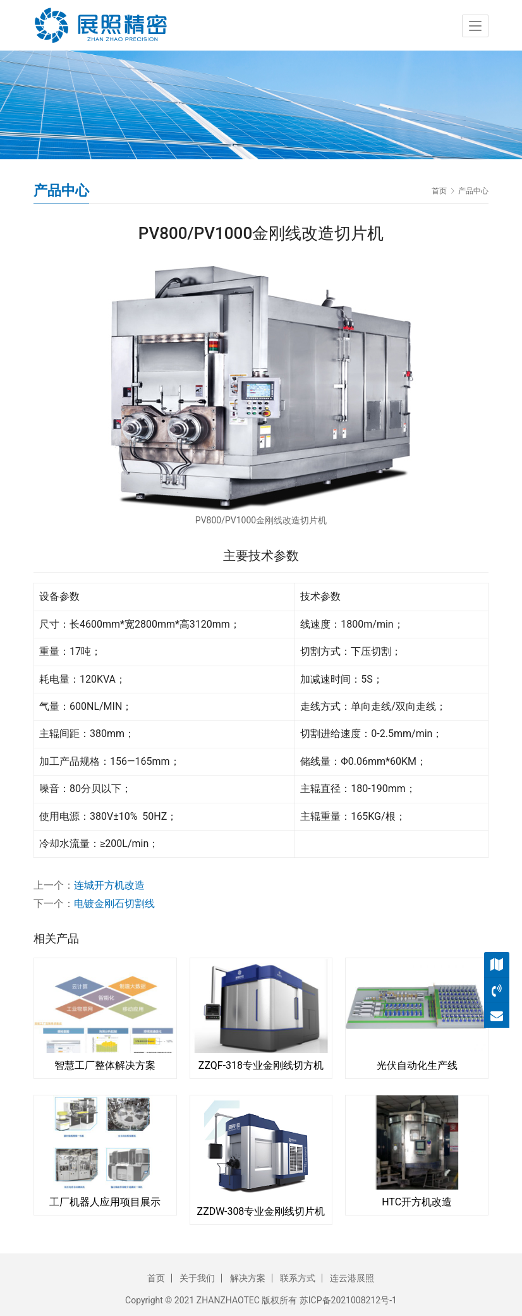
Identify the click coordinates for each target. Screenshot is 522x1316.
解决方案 (247, 1278)
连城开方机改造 (109, 885)
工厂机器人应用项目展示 (105, 1202)
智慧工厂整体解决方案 (104, 1065)
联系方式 (297, 1278)
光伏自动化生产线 (417, 1065)
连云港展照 (352, 1278)
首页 (439, 190)
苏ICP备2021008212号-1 (348, 1300)
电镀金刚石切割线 (114, 904)
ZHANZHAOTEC (228, 1300)
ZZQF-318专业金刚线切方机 (261, 1065)
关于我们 (197, 1278)
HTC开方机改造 (417, 1202)
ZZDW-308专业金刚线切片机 (261, 1211)
